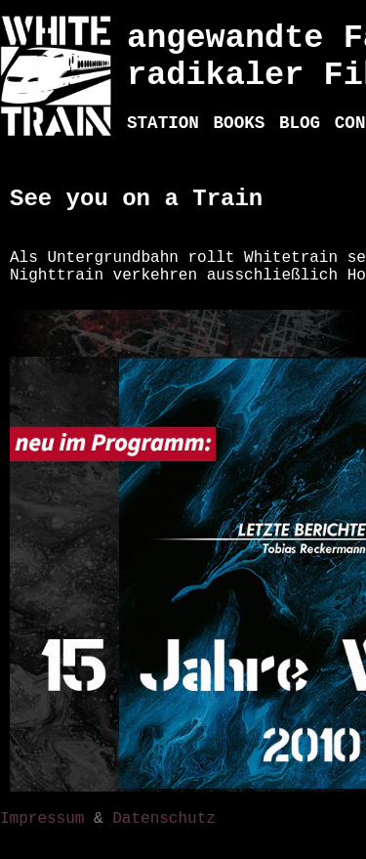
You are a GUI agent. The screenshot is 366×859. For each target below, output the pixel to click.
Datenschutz (164, 819)
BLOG (299, 123)
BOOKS (239, 123)
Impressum (42, 819)
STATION (163, 123)
